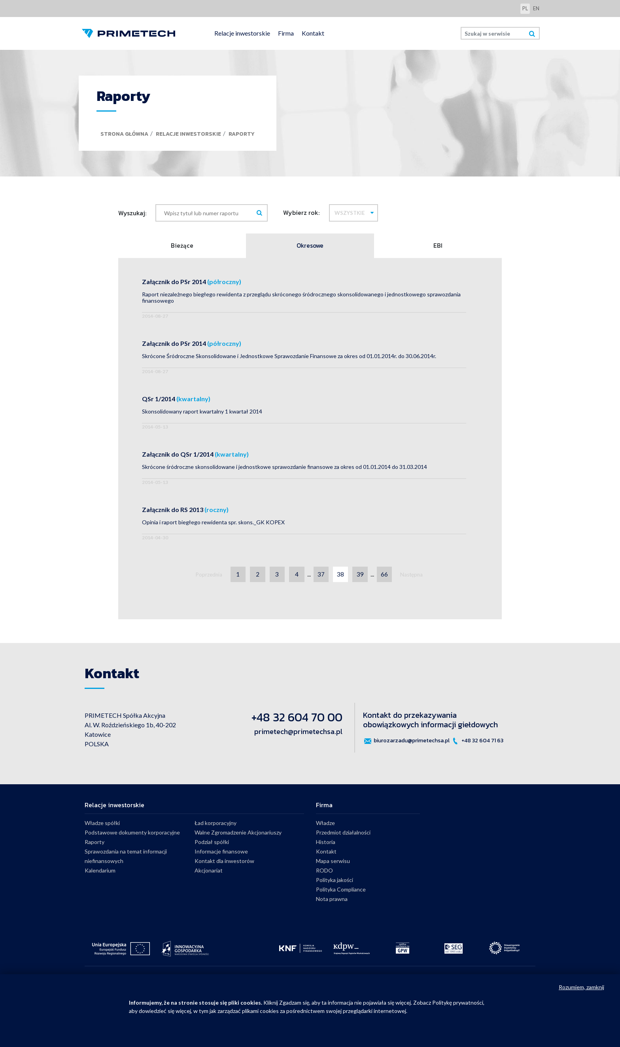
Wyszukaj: (132, 213)
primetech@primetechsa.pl (298, 733)
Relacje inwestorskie (242, 33)
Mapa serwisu (333, 862)
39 (361, 575)
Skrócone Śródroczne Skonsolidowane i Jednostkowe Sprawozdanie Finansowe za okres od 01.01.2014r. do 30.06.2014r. (289, 357)
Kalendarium (100, 872)
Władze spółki (102, 824)
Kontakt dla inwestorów (224, 862)
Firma (286, 33)
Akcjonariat (209, 872)
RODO (324, 872)
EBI (437, 246)
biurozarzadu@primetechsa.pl (406, 742)
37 (321, 575)
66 (386, 575)
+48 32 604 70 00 (296, 719)
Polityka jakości (334, 881)
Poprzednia (206, 576)
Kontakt (313, 33)
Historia (325, 843)
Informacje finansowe (221, 853)
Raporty (242, 134)
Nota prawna (332, 900)
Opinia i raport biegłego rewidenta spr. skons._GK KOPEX (213, 523)
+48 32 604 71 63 (477, 742)
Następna (415, 576)
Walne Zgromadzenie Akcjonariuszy (238, 834)
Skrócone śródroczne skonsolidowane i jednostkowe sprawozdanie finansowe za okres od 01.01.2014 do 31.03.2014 (284, 468)
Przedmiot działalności (343, 834)
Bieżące (182, 246)
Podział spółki (212, 843)
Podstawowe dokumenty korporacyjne (132, 834)
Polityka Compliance (341, 891)
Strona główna (124, 134)
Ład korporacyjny (215, 824)
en (536, 8)
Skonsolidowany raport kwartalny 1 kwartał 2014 (202, 412)
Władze (325, 824)
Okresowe (310, 246)
